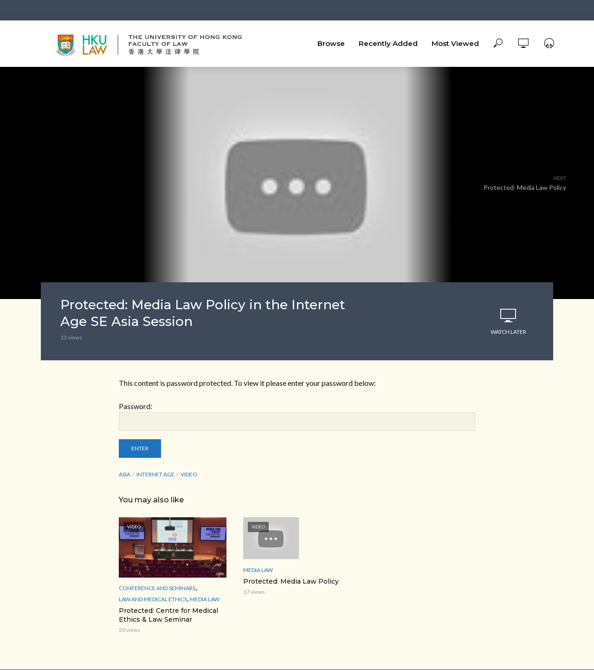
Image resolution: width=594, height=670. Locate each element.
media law (205, 599)
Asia (124, 474)
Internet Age (155, 474)
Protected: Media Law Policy (291, 581)
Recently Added (388, 43)
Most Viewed (455, 43)
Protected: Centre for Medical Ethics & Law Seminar (168, 615)
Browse (331, 43)
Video (189, 474)
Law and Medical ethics (153, 599)
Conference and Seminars (157, 588)
